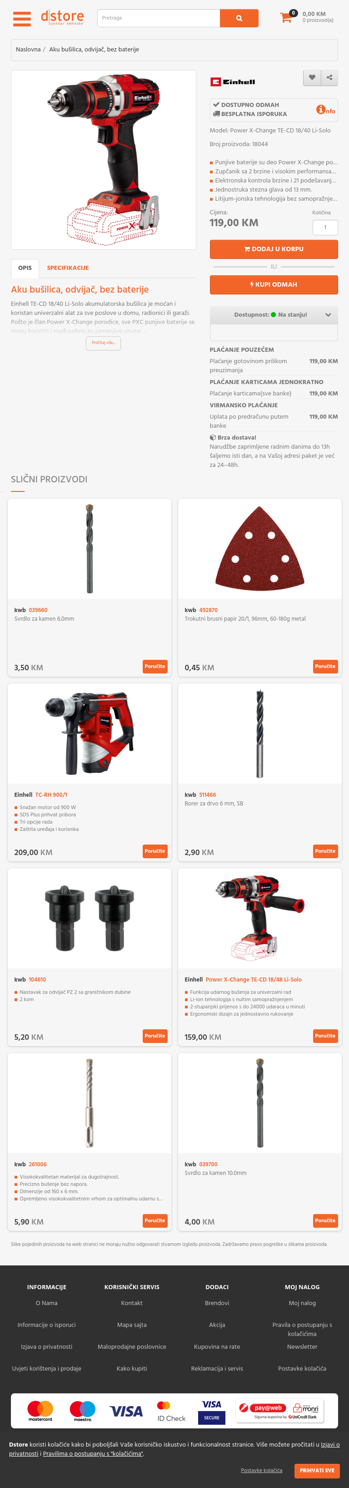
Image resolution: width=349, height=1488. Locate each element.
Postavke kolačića (262, 1470)
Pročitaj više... (103, 343)
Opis (25, 268)
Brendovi (217, 1303)
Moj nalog (302, 1303)
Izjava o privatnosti (46, 1347)
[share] (329, 78)
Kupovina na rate (217, 1347)
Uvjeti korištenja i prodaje (46, 1369)
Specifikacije (68, 268)
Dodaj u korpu (274, 249)
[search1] (239, 18)
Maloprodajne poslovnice (132, 1347)
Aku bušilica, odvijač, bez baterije (94, 50)
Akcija (217, 1325)
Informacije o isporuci (47, 1325)
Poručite (155, 666)
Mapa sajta (132, 1325)
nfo (325, 111)
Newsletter (302, 1347)
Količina (322, 213)
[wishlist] (312, 78)
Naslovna (28, 50)
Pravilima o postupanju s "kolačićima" (93, 1454)
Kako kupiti (132, 1369)
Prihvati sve (317, 1470)
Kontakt (132, 1303)
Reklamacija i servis (217, 1369)
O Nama (47, 1303)
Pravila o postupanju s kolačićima (302, 1330)
